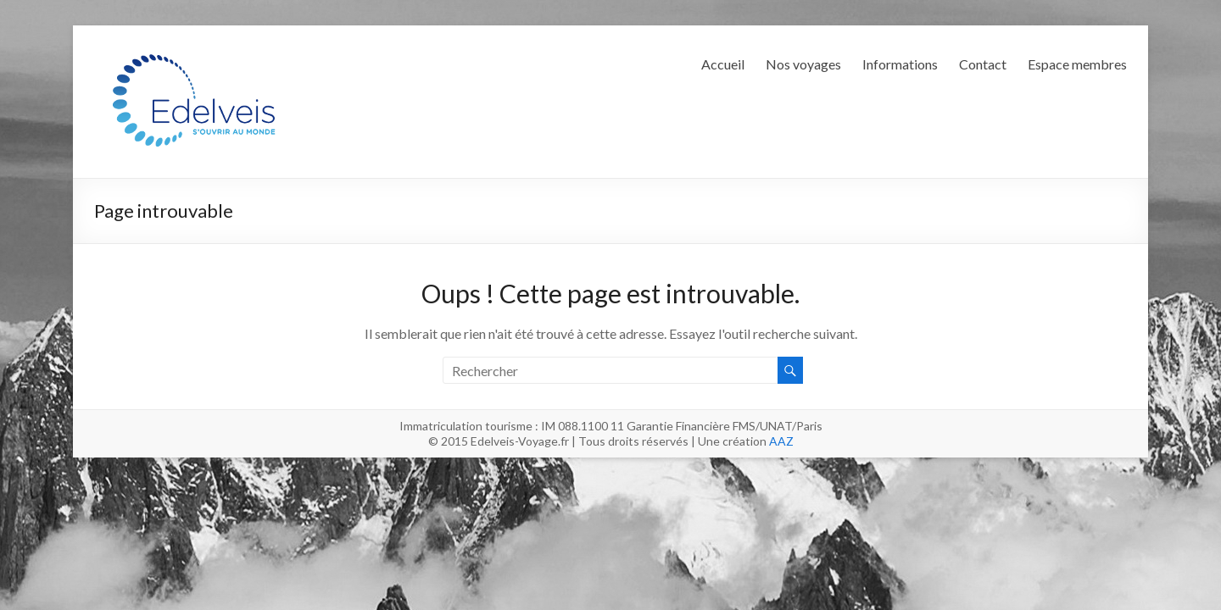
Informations (900, 64)
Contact (982, 64)
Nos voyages (803, 64)
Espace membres (1077, 64)
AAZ (781, 441)
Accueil (722, 64)
